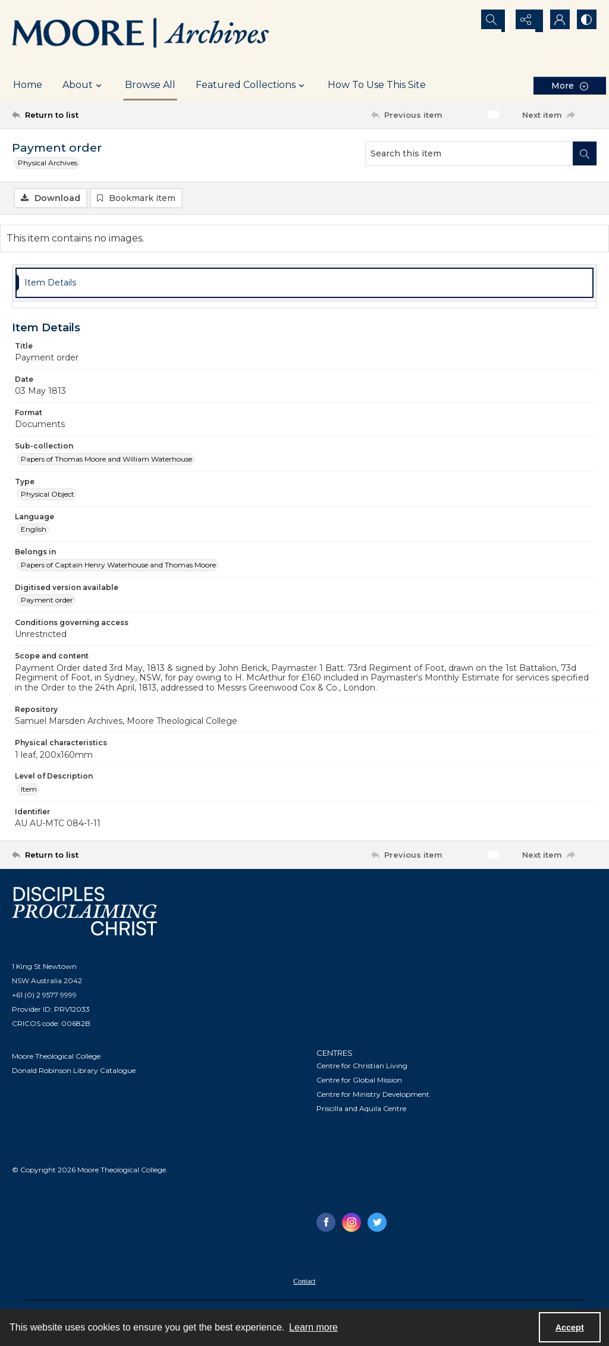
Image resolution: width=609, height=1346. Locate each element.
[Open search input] (496, 21)
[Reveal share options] (525, 21)
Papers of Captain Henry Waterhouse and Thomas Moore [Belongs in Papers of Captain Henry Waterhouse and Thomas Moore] (118, 566)
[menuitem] (304, 1282)
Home (27, 84)
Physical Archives (47, 162)
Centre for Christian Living (361, 1066)
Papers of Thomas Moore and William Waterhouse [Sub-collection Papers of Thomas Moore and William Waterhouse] (106, 460)
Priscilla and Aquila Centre (361, 1109)
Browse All (150, 84)
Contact (304, 1282)
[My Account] (555, 21)
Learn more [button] (313, 1327)
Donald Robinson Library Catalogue (74, 1072)
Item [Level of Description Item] (29, 790)
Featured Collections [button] (251, 85)
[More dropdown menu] (569, 85)
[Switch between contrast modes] (585, 21)
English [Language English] (33, 530)
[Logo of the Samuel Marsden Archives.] (141, 34)
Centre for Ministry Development (372, 1095)
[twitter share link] (377, 1223)
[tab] (304, 284)
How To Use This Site (377, 84)
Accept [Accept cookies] (569, 1327)
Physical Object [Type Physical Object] (47, 495)
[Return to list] (91, 114)
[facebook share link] (325, 1223)
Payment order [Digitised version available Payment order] (47, 601)
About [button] (83, 85)
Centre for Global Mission (359, 1081)
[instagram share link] (351, 1223)
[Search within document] (585, 153)
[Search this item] (469, 153)
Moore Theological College (56, 1057)
